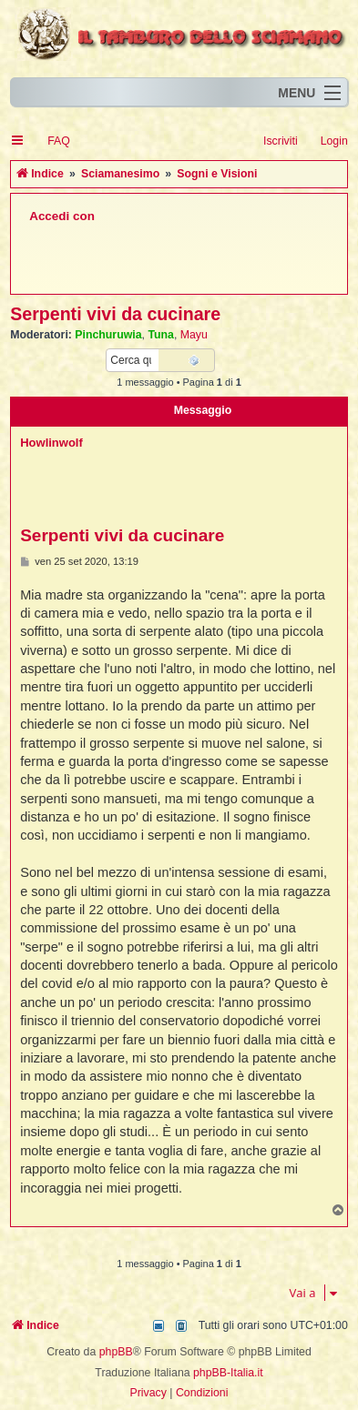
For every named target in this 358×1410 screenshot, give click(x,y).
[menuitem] (50, 141)
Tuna (161, 334)
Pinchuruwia (108, 334)
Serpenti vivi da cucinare (115, 314)
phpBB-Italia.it (228, 1372)
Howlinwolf (51, 442)
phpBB (116, 1351)
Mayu (194, 334)
